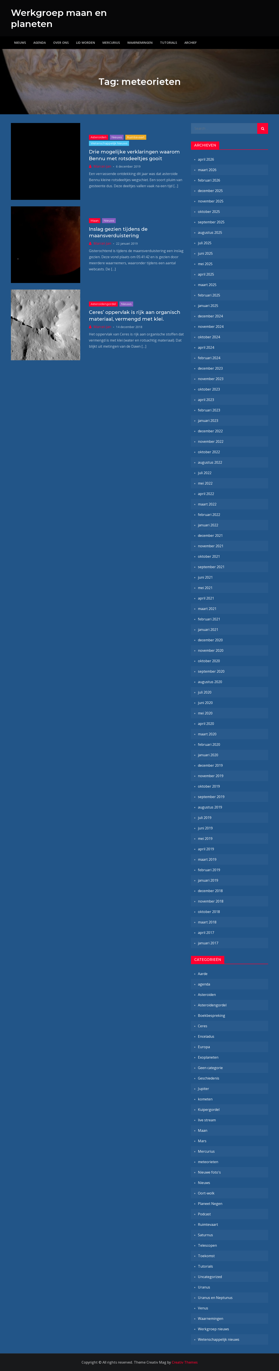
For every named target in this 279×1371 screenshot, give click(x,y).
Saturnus (205, 1235)
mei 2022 (205, 483)
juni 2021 (205, 577)
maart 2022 (207, 504)
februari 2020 (209, 744)
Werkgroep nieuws (213, 1329)
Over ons (61, 42)
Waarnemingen (140, 42)
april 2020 (206, 723)
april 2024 (206, 347)
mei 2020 (205, 713)
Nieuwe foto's (209, 1172)
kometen (205, 1099)
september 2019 (211, 796)
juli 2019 (204, 817)
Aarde (203, 973)
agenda (204, 984)
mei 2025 (205, 263)
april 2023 (206, 399)
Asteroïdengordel (103, 303)
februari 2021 (209, 619)
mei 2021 (205, 587)
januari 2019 (208, 880)
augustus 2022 (210, 462)
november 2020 (210, 650)
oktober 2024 (209, 337)
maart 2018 (207, 922)
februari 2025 (209, 295)
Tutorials (168, 42)
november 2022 (210, 441)
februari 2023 (209, 410)
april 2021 (206, 598)
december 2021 (210, 535)
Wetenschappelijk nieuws (109, 143)
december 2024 (210, 316)
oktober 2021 (209, 556)
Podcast (204, 1214)
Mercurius (111, 42)
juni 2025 (205, 253)
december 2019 (210, 765)
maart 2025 (207, 284)
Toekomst (206, 1255)
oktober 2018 (209, 911)
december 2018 (210, 890)
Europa (204, 1046)
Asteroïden (98, 137)
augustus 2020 (210, 681)
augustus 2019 (210, 807)
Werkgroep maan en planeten (52, 18)
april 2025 (206, 274)
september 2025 (211, 222)
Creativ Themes (185, 1362)
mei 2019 (205, 838)
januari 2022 (208, 525)
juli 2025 (204, 243)
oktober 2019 (209, 786)
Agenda (39, 42)
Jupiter (203, 1088)
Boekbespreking (211, 1015)
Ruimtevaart (136, 137)
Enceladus (206, 1036)
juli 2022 (204, 472)
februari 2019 (209, 869)
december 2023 (210, 368)
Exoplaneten (208, 1057)
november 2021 (210, 546)
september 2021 (211, 566)
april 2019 (206, 849)
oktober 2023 (209, 389)
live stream (207, 1120)
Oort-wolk (206, 1193)
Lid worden (85, 42)
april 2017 (206, 932)
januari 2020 (208, 755)
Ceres (202, 1026)
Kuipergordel (208, 1109)
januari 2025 (208, 305)
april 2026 (206, 159)
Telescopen (207, 1245)
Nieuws (20, 42)
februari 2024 (209, 357)
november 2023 (210, 378)
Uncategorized (210, 1276)
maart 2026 (207, 169)
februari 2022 (209, 514)
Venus (203, 1308)
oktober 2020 (209, 661)
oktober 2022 (209, 452)
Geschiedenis (208, 1078)
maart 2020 (207, 734)
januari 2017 (208, 943)
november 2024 (210, 326)
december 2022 (210, 431)
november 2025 (210, 201)
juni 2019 (205, 828)
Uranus (204, 1287)
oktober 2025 (209, 211)
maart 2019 (207, 859)
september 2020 (211, 671)
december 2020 (210, 640)
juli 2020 (204, 692)
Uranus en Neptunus (215, 1297)
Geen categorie (210, 1067)
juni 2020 (205, 702)
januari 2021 (208, 629)
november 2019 (210, 775)
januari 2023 (208, 420)
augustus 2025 (210, 232)
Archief (190, 42)
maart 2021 (207, 608)
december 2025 (210, 190)
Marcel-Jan (102, 166)
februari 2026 (209, 180)
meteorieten (208, 1161)
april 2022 (206, 493)
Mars (202, 1141)
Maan (95, 220)
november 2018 (210, 901)
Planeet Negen (210, 1203)
